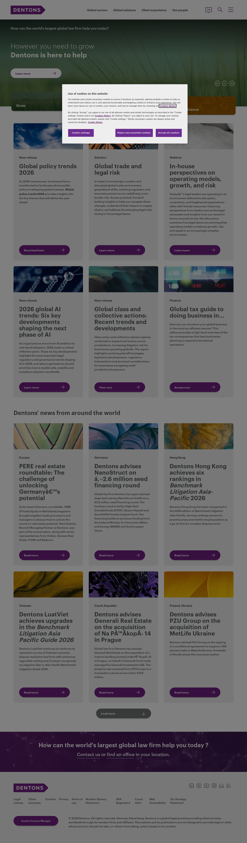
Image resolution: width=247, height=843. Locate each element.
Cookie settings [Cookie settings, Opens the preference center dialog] (81, 133)
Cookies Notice (167, 106)
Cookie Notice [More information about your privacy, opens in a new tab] (95, 122)
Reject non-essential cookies (134, 133)
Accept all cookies (168, 133)
